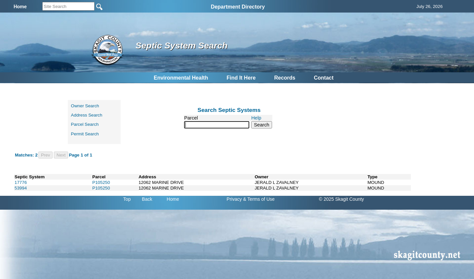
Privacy (234, 199)
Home (173, 199)
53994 (21, 188)
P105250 (101, 182)
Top (127, 199)
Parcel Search (85, 124)
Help (256, 118)
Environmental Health (181, 78)
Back (147, 199)
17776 (21, 182)
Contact (324, 78)
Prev (45, 155)
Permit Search (85, 133)
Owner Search (85, 105)
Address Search (86, 115)
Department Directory (238, 7)
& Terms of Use (258, 199)
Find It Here (241, 78)
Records (284, 78)
